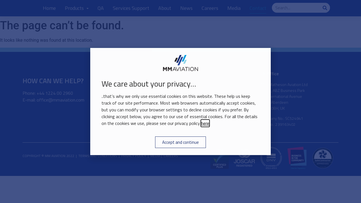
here (205, 123)
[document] (180, 101)
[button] (263, 56)
